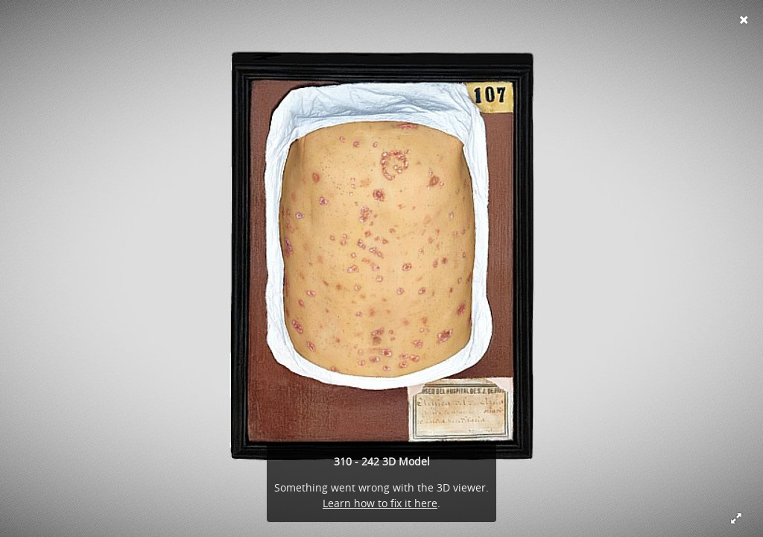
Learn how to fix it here (380, 503)
